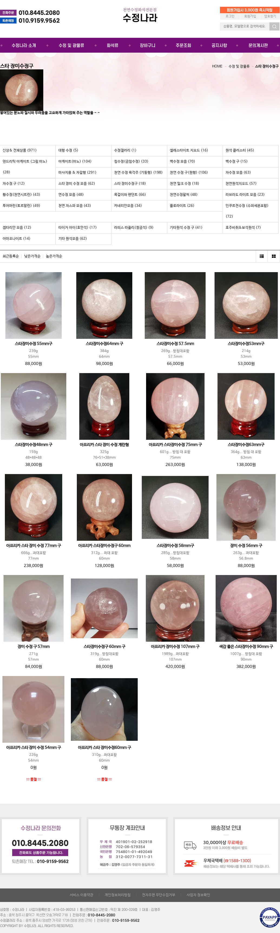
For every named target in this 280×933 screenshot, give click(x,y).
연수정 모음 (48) (71, 195)
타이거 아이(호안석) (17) (77, 228)
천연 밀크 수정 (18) (184, 184)
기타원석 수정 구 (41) (186, 228)
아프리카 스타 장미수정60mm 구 (104, 747)
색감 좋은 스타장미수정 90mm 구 (246, 646)
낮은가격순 (32, 256)
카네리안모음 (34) (128, 206)
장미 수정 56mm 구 (246, 545)
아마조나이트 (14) (17, 239)
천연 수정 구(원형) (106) (189, 173)
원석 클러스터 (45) (240, 150)
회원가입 (250, 16)
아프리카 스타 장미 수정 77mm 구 (33, 545)
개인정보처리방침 (118, 895)
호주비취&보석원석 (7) (243, 228)
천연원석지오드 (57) (241, 184)
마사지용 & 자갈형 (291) (77, 173)
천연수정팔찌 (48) (184, 195)
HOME (217, 67)
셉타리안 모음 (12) (17, 228)
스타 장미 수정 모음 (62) (76, 184)
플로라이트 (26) (182, 206)
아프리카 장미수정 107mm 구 (175, 646)
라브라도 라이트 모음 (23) (245, 195)
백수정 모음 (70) (182, 162)
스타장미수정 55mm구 (33, 344)
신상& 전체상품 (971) (20, 150)
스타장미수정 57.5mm (175, 344)
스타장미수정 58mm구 (175, 545)
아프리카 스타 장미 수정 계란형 (104, 444)
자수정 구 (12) (14, 184)
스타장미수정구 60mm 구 (104, 646)
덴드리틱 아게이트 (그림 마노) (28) (25, 167)
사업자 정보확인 (198, 895)
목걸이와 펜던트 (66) (130, 195)
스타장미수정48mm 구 (33, 444)
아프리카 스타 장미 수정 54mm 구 (33, 747)
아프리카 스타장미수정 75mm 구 (175, 444)
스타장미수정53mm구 (246, 344)
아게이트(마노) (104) (75, 162)
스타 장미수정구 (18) (130, 184)
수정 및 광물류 (239, 67)
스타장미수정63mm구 (246, 444)
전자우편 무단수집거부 (158, 895)
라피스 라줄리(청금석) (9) (134, 228)
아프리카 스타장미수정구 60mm (104, 545)
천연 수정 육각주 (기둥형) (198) (138, 173)
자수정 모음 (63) (238, 173)
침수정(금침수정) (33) (131, 162)
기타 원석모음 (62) (72, 239)
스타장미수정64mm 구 (104, 344)
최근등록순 (11, 256)
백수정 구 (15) (237, 162)
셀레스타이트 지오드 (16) (189, 150)
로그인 (230, 16)
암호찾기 (270, 16)
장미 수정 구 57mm (34, 646)
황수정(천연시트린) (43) (21, 195)
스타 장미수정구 (267, 67)
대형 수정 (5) (68, 150)
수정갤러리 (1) (125, 150)
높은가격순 (54, 256)
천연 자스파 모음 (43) (74, 206)
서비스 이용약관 (81, 895)
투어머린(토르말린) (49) (21, 206)
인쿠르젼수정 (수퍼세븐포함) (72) (247, 211)
